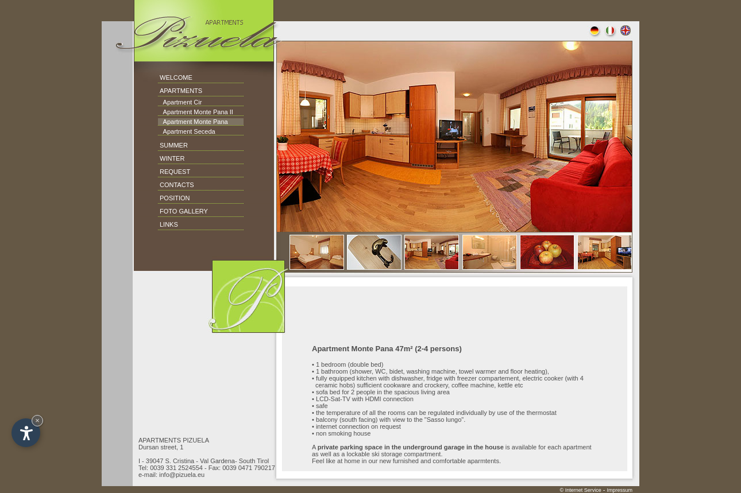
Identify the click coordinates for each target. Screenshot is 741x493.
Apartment (177, 111)
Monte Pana (209, 121)
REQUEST (175, 171)
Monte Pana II (212, 111)
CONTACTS (177, 184)
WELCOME (176, 77)
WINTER (172, 158)
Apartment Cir (180, 102)
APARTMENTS (181, 90)
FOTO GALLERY (184, 211)
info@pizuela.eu (181, 474)
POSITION (175, 198)
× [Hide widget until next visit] (37, 420)
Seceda (203, 131)
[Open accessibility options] (25, 432)
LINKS (169, 224)
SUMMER (174, 145)
